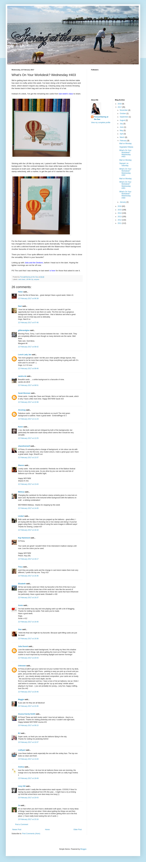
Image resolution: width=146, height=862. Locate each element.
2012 (120, 220)
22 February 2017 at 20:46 (28, 692)
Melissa (21, 492)
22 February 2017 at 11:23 (28, 419)
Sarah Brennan (24, 393)
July (121, 124)
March (122, 137)
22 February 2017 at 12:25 (28, 438)
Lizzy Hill (21, 786)
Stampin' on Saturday (123, 164)
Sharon (21, 465)
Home (47, 830)
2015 (120, 210)
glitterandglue (23, 330)
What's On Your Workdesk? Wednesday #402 (125, 172)
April (122, 134)
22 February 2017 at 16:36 (28, 576)
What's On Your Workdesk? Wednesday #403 (125, 153)
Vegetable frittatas (126, 147)
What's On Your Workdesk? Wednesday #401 (125, 185)
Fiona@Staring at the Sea (101, 118)
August (123, 120)
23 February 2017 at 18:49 (28, 778)
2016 (120, 206)
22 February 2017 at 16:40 (28, 622)
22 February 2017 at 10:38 (28, 402)
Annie (20, 605)
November (124, 110)
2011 (120, 223)
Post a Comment (21, 824)
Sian (20, 629)
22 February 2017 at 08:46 (28, 369)
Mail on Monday (125, 144)
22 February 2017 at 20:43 (28, 658)
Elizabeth (22, 584)
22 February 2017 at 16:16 (28, 530)
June (122, 127)
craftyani (21, 750)
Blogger (83, 849)
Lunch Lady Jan (24, 355)
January (123, 202)
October (123, 113)
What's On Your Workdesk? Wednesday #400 (125, 195)
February (123, 141)
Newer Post (16, 830)
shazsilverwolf (24, 446)
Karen (20, 427)
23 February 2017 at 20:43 (28, 798)
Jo (19, 805)
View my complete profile (100, 122)
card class (21, 279)
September (124, 117)
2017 (120, 107)
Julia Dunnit (23, 646)
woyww (36, 279)
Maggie (21, 699)
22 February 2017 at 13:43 (28, 484)
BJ (19, 733)
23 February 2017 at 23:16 (28, 819)
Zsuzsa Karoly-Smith (26, 714)
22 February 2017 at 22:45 (28, 706)
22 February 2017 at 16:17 (28, 559)
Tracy (20, 567)
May (121, 130)
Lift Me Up (29, 279)
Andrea (21, 767)
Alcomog (21, 410)
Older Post (77, 830)
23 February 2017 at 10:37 (28, 742)
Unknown (22, 666)
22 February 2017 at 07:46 (28, 323)
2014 (120, 213)
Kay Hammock (24, 538)
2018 (120, 104)
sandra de (22, 376)
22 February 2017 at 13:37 (28, 458)
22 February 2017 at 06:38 (28, 298)
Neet (20, 306)
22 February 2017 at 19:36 (28, 639)
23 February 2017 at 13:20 (28, 759)
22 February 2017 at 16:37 (28, 598)
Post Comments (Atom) (31, 834)
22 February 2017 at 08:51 (28, 385)
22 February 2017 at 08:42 (28, 347)
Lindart (21, 516)
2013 (120, 217)
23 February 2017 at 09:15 (28, 725)
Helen (20, 292)
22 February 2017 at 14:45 (28, 508)
